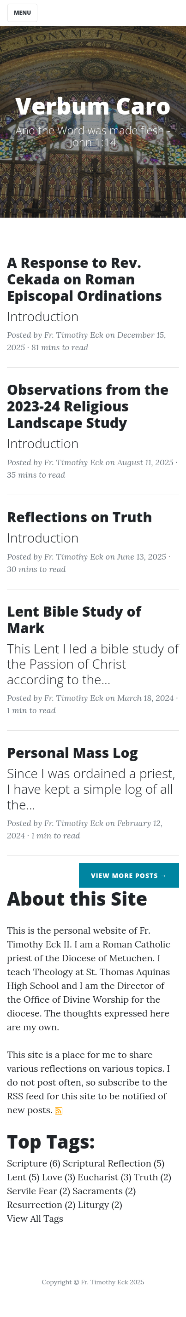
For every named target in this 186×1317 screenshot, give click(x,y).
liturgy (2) (100, 1204)
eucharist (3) (104, 1177)
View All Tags (35, 1218)
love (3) (58, 1177)
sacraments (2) (104, 1190)
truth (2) (152, 1177)
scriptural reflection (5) (113, 1163)
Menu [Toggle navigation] (22, 13)
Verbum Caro (93, 105)
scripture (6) (33, 1163)
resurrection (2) (41, 1204)
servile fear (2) (38, 1190)
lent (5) (23, 1177)
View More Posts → (129, 875)
